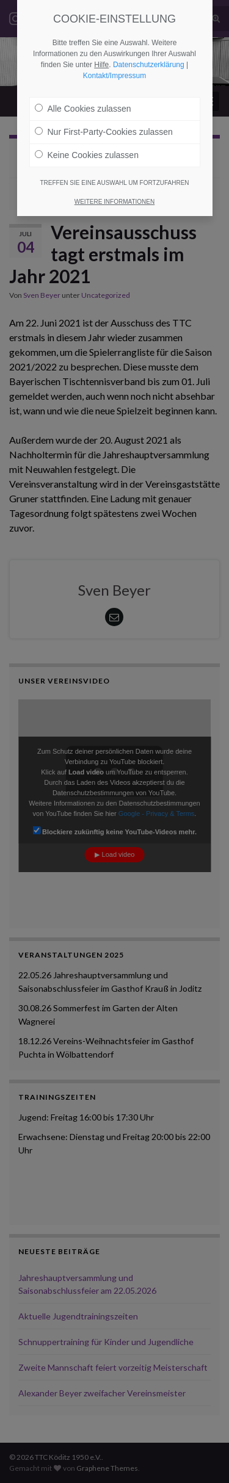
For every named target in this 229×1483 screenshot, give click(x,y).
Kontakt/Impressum (114, 75)
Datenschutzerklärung (148, 64)
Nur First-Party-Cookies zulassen (104, 132)
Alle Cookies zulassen (83, 109)
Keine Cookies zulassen (87, 155)
